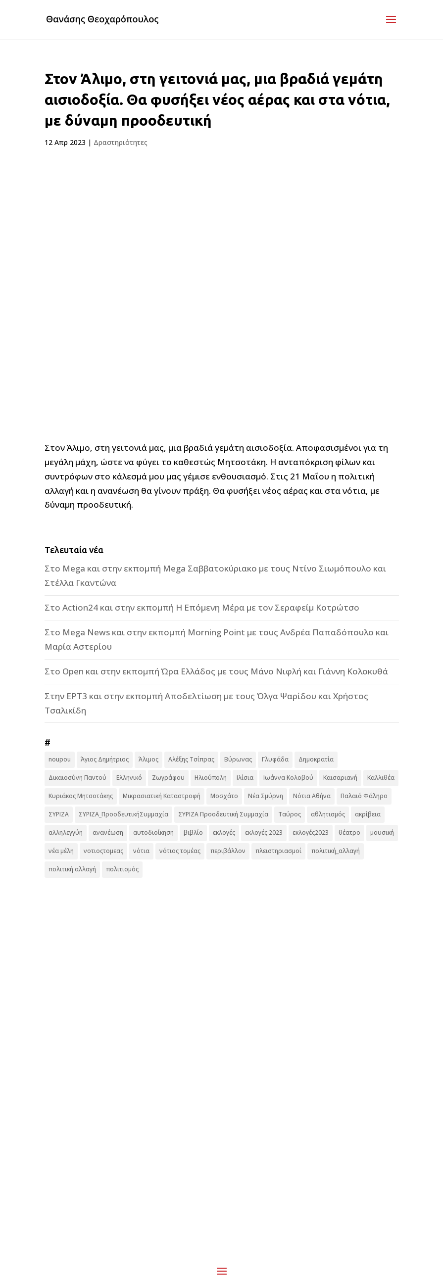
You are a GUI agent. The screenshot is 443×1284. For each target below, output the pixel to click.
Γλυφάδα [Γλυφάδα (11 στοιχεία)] (275, 759)
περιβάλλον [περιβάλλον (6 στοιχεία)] (228, 851)
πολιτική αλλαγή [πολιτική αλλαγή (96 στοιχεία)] (72, 869)
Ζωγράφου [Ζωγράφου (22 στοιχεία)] (168, 777)
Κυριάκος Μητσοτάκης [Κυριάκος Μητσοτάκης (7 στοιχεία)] (81, 796)
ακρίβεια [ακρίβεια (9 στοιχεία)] (368, 814)
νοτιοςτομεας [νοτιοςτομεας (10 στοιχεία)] (103, 851)
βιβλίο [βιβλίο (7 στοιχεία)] (193, 832)
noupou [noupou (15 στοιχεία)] (60, 759)
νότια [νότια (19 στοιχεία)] (141, 851)
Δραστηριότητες (121, 142)
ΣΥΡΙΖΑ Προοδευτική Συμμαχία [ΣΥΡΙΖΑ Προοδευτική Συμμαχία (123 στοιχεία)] (223, 814)
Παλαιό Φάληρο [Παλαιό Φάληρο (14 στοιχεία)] (364, 796)
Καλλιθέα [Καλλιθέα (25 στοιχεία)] (380, 777)
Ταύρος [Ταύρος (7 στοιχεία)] (289, 814)
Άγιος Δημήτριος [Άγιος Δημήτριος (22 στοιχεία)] (105, 759)
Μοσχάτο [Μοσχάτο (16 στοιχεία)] (224, 796)
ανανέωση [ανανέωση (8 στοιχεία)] (108, 832)
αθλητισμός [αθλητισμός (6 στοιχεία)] (328, 814)
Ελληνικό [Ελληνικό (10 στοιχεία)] (129, 777)
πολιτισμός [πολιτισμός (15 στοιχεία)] (122, 869)
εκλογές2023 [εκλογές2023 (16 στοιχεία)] (311, 832)
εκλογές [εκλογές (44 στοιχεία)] (224, 832)
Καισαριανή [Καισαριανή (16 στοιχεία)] (340, 777)
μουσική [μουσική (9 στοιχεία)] (382, 832)
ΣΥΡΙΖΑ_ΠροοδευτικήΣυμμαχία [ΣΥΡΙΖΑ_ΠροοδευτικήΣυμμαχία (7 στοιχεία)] (123, 814)
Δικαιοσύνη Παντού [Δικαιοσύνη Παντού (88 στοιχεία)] (77, 777)
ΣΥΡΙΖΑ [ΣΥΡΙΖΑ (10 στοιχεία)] (59, 814)
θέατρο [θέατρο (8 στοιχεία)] (349, 832)
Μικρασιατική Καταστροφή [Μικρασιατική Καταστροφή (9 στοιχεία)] (161, 796)
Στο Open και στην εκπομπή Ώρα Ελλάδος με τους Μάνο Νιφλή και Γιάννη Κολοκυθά (216, 671)
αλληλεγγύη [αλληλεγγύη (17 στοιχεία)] (66, 832)
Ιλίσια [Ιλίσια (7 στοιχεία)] (245, 777)
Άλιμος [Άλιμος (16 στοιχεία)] (148, 759)
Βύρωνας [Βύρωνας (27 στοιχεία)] (238, 759)
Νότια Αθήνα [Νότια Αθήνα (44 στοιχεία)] (312, 796)
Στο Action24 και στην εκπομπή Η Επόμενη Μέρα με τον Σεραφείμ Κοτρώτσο (202, 607)
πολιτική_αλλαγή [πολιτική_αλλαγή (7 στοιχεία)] (335, 851)
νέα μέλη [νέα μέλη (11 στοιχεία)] (61, 851)
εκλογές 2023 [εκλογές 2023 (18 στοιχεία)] (264, 832)
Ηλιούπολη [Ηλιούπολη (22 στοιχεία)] (211, 777)
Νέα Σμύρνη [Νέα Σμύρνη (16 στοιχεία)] (265, 796)
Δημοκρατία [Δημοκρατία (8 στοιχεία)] (316, 759)
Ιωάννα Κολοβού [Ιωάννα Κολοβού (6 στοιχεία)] (288, 777)
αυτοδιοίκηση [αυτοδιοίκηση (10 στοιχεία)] (153, 832)
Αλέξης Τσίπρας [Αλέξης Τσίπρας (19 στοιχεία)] (191, 759)
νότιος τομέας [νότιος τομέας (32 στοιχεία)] (179, 851)
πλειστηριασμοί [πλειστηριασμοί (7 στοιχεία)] (278, 851)
